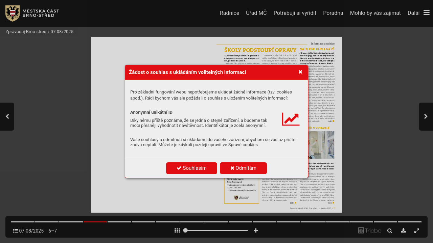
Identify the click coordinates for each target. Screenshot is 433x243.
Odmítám (243, 168)
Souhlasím (192, 168)
